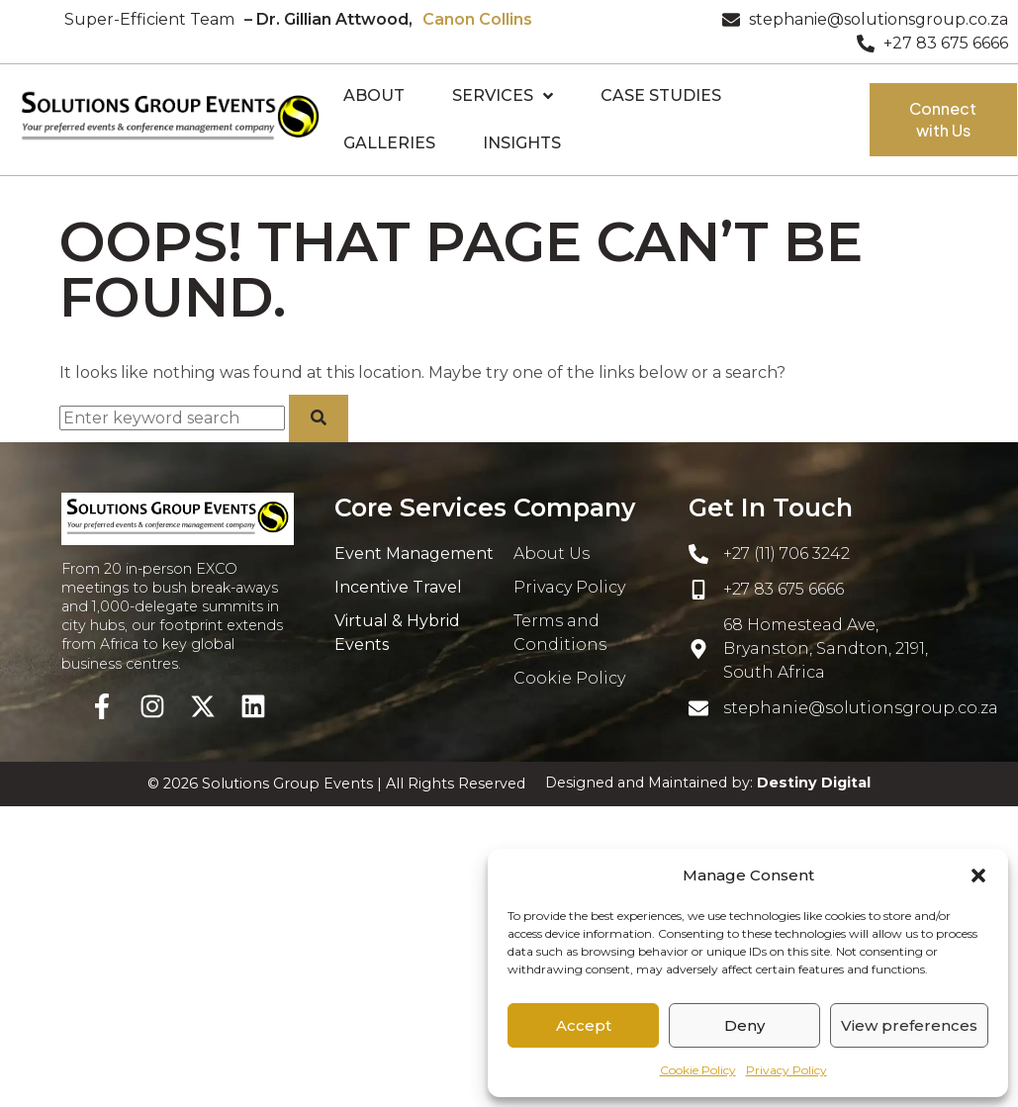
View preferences (909, 1025)
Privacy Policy (786, 1069)
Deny (744, 1025)
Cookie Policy (698, 1069)
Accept (583, 1025)
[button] (978, 875)
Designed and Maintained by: (708, 782)
